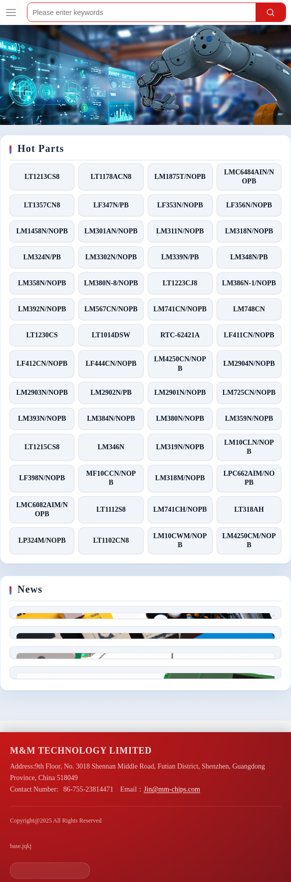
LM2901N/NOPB (180, 392)
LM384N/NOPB (111, 418)
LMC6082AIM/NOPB (41, 509)
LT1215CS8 (41, 447)
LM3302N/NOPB (111, 257)
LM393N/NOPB (42, 418)
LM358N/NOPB (42, 283)
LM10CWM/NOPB (180, 540)
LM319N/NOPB (180, 447)
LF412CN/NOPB (41, 363)
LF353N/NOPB (180, 205)
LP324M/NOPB (42, 540)
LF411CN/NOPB (249, 335)
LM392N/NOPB (42, 309)
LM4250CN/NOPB (180, 363)
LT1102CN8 (111, 540)
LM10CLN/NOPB (249, 447)
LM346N (111, 447)
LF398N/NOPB (42, 478)
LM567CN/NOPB (111, 309)
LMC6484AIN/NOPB (249, 176)
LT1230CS (41, 335)
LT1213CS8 (41, 176)
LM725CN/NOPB (249, 392)
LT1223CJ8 (180, 283)
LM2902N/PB (110, 392)
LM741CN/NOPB (180, 309)
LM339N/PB (180, 257)
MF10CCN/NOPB (111, 478)
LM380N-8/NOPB (111, 283)
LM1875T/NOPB (180, 176)
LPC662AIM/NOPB (249, 478)
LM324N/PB (41, 257)
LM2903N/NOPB (41, 392)
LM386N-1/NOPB (249, 283)
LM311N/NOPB (180, 231)
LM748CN (249, 309)
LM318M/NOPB (180, 478)
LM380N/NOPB (180, 418)
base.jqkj (20, 846)
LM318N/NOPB (249, 231)
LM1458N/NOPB (41, 231)
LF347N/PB (111, 205)
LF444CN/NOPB (110, 363)
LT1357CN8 (42, 205)
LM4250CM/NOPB (249, 540)
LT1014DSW (111, 335)
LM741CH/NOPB (180, 509)
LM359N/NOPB (249, 418)
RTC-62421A (180, 335)
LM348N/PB (249, 257)
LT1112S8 (111, 509)
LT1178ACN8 (110, 176)
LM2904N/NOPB (249, 363)
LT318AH (249, 509)
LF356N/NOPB (249, 205)
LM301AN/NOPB (111, 231)
